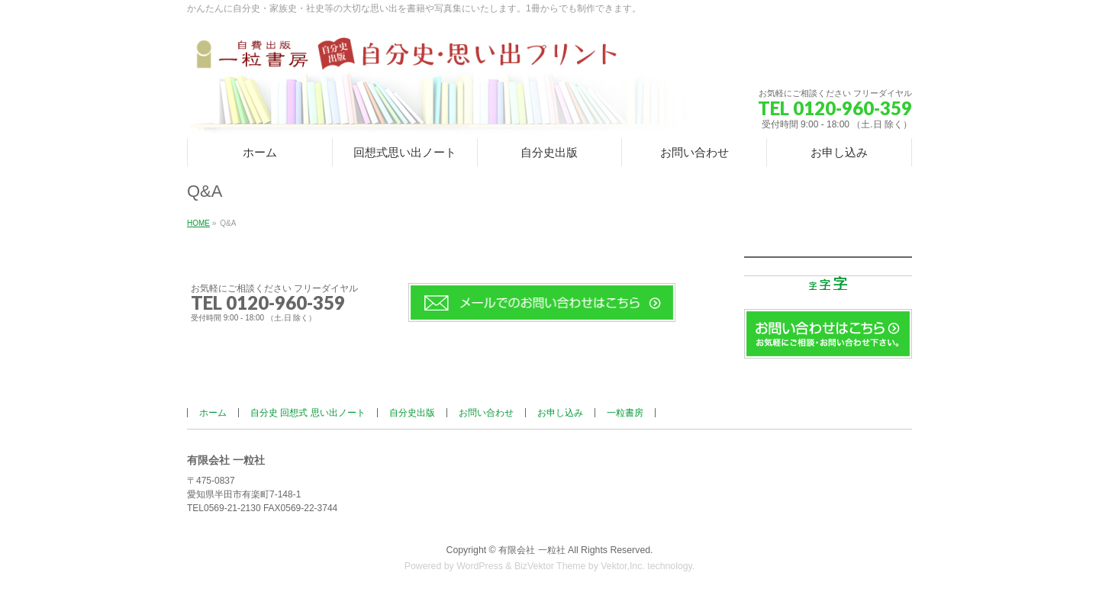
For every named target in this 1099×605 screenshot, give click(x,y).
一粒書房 (625, 412)
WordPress (479, 566)
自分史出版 (412, 412)
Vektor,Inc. (623, 566)
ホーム (213, 412)
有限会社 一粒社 (531, 550)
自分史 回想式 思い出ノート (308, 412)
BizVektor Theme (550, 566)
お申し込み (560, 412)
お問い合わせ (486, 412)
